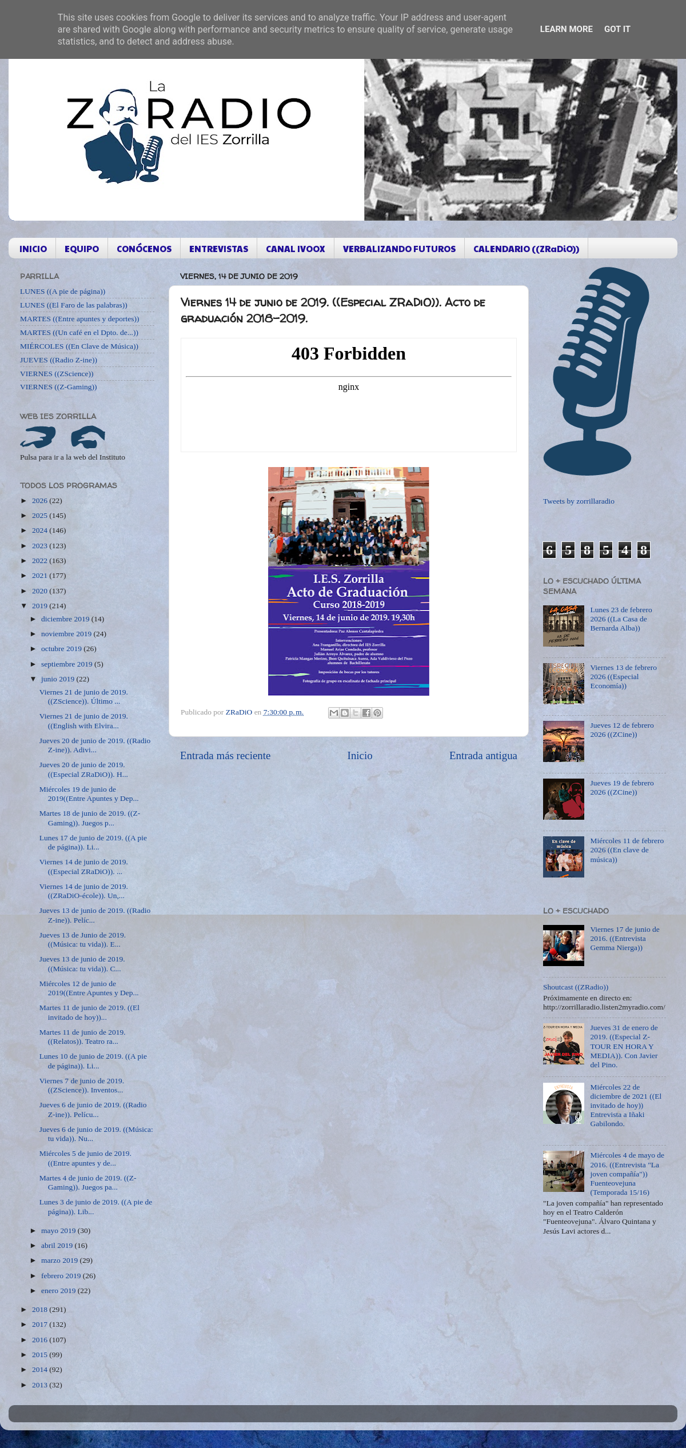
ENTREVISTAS (218, 248)
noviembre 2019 (67, 633)
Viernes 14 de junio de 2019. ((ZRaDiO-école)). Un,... (83, 891)
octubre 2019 (62, 648)
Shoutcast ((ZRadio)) (575, 987)
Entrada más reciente (225, 755)
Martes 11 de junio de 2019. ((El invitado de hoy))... (89, 1012)
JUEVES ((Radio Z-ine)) (58, 360)
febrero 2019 (62, 1275)
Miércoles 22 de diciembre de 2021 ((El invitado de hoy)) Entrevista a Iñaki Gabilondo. (625, 1105)
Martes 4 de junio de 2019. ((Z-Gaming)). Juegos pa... (88, 1182)
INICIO (33, 248)
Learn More (566, 29)
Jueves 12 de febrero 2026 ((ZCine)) (621, 730)
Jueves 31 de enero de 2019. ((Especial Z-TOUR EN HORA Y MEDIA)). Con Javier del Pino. (623, 1046)
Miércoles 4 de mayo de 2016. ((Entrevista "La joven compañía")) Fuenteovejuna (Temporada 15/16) (627, 1173)
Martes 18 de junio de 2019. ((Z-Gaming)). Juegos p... (90, 818)
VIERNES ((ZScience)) (57, 373)
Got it (617, 29)
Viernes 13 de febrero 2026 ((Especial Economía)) (623, 676)
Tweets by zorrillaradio (579, 501)
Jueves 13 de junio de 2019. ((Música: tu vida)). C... (82, 963)
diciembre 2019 (66, 619)
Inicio (360, 755)
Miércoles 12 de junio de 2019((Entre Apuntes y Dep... (89, 988)
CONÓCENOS (144, 248)
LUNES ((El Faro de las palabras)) (73, 305)
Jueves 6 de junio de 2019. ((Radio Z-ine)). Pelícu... (93, 1109)
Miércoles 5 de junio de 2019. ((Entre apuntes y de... (85, 1158)
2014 (40, 1369)
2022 (40, 560)
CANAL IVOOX (295, 248)
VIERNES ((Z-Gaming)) (58, 386)
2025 (40, 515)
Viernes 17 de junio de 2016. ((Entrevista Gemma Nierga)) (624, 938)
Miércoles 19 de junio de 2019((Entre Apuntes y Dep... (89, 794)
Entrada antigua (483, 755)
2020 (40, 591)
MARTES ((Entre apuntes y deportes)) (79, 318)
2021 (40, 575)
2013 (40, 1385)
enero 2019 (59, 1290)
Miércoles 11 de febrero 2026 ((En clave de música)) (627, 849)
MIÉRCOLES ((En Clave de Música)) (79, 346)
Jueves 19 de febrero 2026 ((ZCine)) (621, 787)
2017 (40, 1324)
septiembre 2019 (67, 664)
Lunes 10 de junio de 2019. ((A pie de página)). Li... (93, 1061)
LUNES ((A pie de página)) (62, 291)
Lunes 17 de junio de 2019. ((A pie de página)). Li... (93, 842)
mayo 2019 (59, 1230)
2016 (40, 1339)
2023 (40, 545)
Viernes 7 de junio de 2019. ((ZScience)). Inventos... (81, 1085)
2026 (40, 500)
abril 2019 (58, 1245)
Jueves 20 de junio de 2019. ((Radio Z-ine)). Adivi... (95, 745)
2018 (40, 1309)
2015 (40, 1354)
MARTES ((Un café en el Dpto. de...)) (79, 332)
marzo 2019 (60, 1260)
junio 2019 (59, 679)
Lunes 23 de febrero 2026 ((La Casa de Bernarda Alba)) (621, 618)
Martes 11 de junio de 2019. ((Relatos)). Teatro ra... (82, 1037)
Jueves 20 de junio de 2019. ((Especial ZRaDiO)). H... (83, 769)
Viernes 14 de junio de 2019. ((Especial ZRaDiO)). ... (83, 866)
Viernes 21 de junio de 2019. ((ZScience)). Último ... (83, 696)
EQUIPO (82, 248)
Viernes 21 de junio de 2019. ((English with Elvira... (83, 720)
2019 (40, 605)
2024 (40, 530)
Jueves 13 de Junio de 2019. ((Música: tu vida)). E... (82, 939)
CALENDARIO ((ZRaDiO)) (526, 248)
